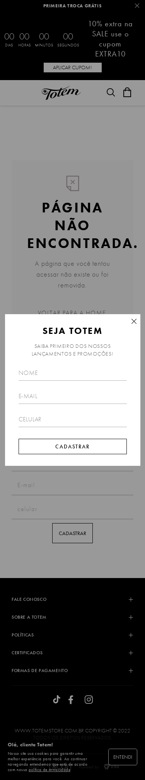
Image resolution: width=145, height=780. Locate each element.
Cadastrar (72, 446)
